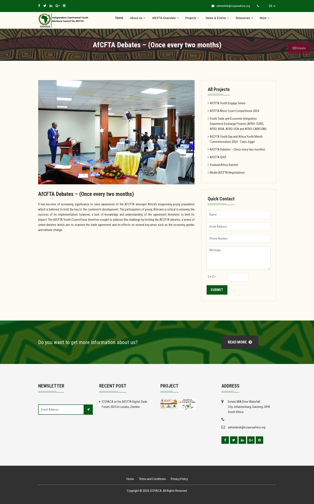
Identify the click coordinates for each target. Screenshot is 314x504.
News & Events (217, 18)
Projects (192, 18)
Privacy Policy (179, 479)
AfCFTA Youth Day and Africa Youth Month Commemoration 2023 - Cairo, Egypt (236, 139)
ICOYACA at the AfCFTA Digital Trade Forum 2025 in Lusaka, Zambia (124, 404)
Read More (240, 342)
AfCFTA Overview (165, 18)
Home (119, 18)
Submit (217, 290)
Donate (299, 48)
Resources (244, 18)
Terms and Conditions (152, 479)
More (264, 18)
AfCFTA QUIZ (218, 157)
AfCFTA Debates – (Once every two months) (237, 149)
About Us (137, 18)
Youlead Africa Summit (224, 165)
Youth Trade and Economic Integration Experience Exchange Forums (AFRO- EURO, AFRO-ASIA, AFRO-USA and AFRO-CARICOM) (238, 124)
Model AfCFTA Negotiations (227, 172)
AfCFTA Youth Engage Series (227, 103)
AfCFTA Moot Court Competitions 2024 (234, 111)
